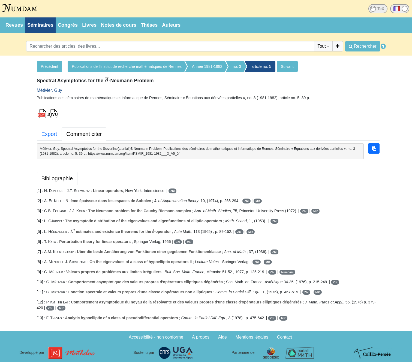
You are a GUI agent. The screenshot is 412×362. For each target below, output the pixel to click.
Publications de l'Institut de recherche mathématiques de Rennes (127, 66)
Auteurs (171, 25)
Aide (222, 337)
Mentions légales (252, 337)
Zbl (172, 191)
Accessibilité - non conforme (156, 337)
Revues (14, 25)
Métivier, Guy (49, 90)
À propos (200, 337)
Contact (284, 337)
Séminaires (40, 25)
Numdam (287, 272)
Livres (89, 25)
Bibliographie (57, 178)
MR (257, 201)
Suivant (287, 66)
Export (49, 134)
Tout (321, 46)
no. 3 (237, 66)
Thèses (149, 25)
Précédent (49, 66)
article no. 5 (261, 66)
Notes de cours (118, 25)
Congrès (68, 25)
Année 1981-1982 (207, 66)
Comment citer (84, 134)
